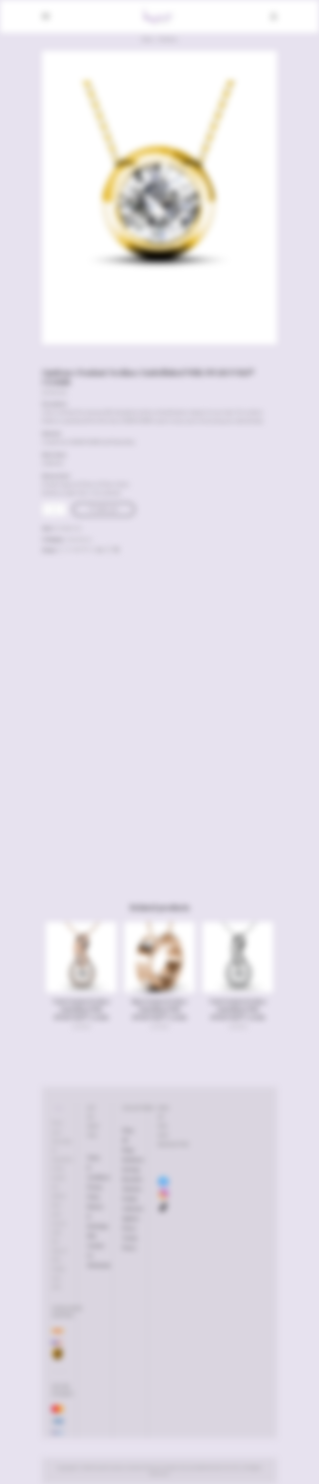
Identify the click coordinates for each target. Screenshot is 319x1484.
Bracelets (132, 1179)
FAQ (91, 1236)
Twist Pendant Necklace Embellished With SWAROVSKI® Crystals (81, 1009)
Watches (132, 1189)
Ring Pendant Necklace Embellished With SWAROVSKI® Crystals (159, 1009)
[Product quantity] (54, 509)
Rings (128, 1150)
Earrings (131, 1169)
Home (147, 39)
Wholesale (98, 1265)
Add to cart (106, 509)
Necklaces (168, 39)
